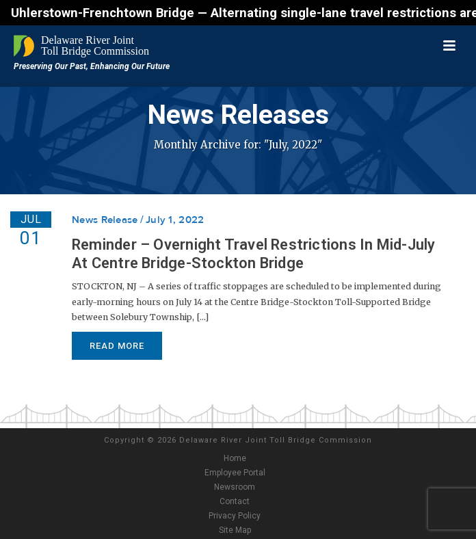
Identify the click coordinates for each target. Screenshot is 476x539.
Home (235, 458)
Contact (235, 501)
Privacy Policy (235, 516)
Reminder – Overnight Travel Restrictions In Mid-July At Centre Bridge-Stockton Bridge (253, 253)
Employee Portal (234, 472)
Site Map (235, 530)
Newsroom (234, 487)
